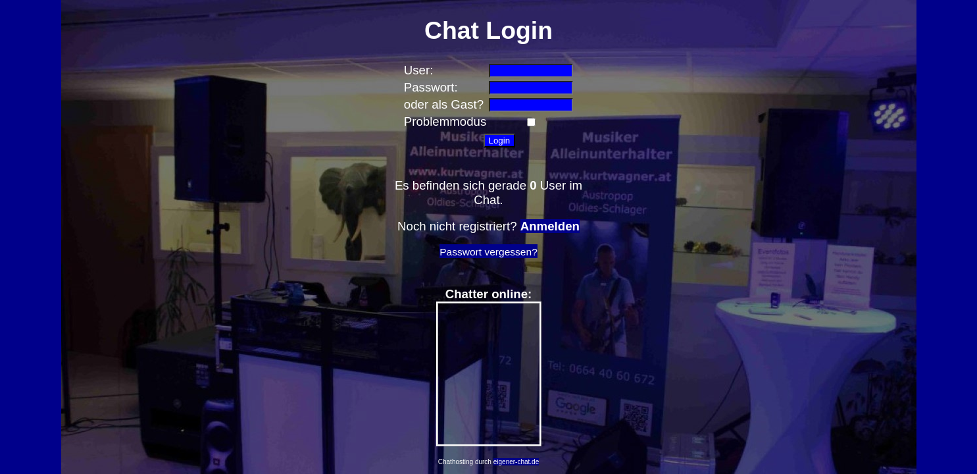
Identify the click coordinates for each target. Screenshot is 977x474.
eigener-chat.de (516, 461)
